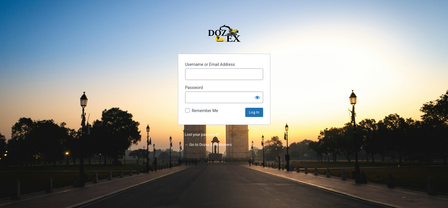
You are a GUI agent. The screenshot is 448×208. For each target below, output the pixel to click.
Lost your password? (202, 134)
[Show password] (257, 97)
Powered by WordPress (224, 35)
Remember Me (205, 110)
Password (194, 87)
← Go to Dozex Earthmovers (208, 144)
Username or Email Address (210, 64)
